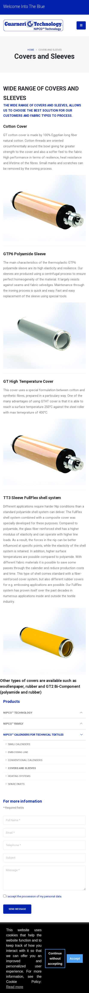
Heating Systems (19, 776)
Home (30, 49)
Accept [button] (75, 958)
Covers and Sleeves (22, 768)
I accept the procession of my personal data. (34, 896)
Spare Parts (16, 784)
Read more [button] (14, 987)
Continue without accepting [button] (55, 958)
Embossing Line (18, 752)
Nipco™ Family (13, 723)
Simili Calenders (19, 744)
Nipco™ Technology (17, 712)
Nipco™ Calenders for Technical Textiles (33, 734)
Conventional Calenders (25, 760)
